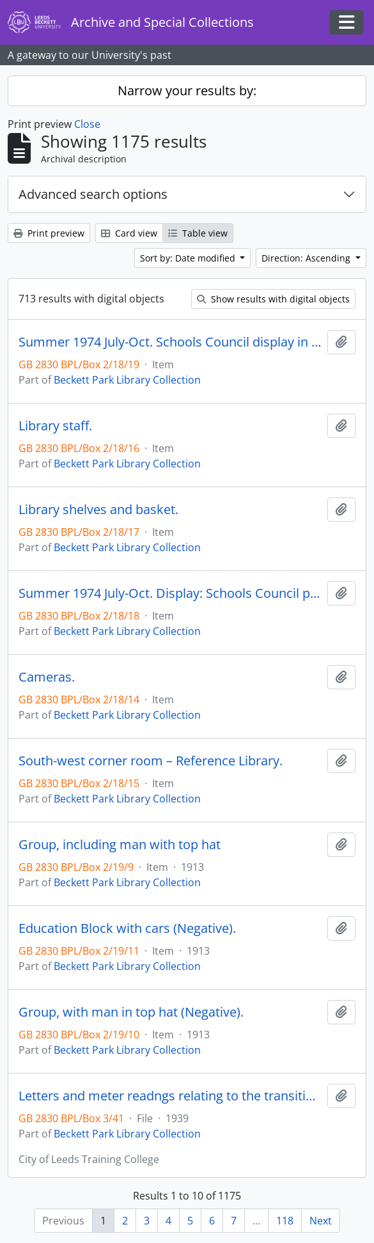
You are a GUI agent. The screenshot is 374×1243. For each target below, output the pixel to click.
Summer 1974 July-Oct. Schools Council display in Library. (170, 342)
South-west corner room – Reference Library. (151, 761)
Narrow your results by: (187, 90)
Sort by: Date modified (189, 258)
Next (320, 1221)
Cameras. (47, 677)
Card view (129, 233)
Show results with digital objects (273, 299)
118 (284, 1221)
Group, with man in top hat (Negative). (131, 1012)
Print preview (48, 233)
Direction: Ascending (307, 258)
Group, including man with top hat (120, 844)
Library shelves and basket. (98, 509)
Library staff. (55, 426)
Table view (198, 233)
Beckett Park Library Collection (127, 380)
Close (87, 124)
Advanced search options (93, 194)
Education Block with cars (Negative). (127, 928)
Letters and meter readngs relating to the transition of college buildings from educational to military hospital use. (170, 1096)
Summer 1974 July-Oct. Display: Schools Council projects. (170, 593)
